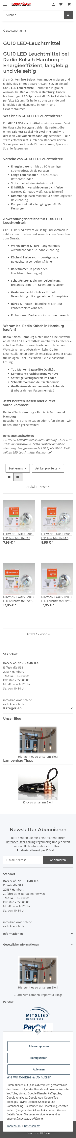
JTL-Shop (45, 1133)
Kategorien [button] (12, 708)
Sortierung (16, 468)
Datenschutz (32, 1126)
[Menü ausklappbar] (5, 2)
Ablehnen (39, 1069)
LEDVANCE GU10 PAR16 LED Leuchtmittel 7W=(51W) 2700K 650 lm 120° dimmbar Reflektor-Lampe (56, 599)
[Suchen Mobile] (33, 15)
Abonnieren (58, 860)
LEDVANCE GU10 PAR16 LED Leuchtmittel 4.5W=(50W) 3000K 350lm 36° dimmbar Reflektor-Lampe (57, 536)
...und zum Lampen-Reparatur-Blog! (38, 995)
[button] (53, 4)
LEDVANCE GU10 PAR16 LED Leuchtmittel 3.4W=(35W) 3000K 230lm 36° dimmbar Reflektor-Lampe (19, 536)
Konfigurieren (38, 1057)
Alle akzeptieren (39, 1046)
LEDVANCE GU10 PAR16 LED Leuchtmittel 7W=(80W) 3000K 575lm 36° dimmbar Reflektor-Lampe (18, 599)
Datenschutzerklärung (21, 842)
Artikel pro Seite (46, 468)
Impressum (13, 1126)
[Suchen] (68, 15)
